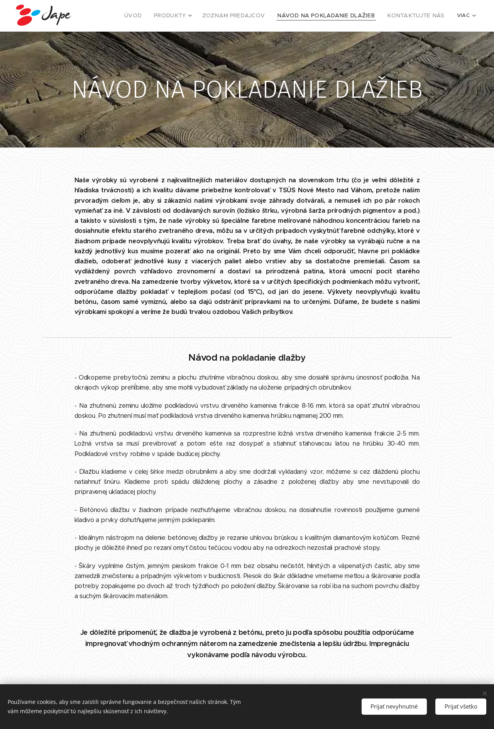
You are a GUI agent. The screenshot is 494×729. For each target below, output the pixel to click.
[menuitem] (159, 15)
